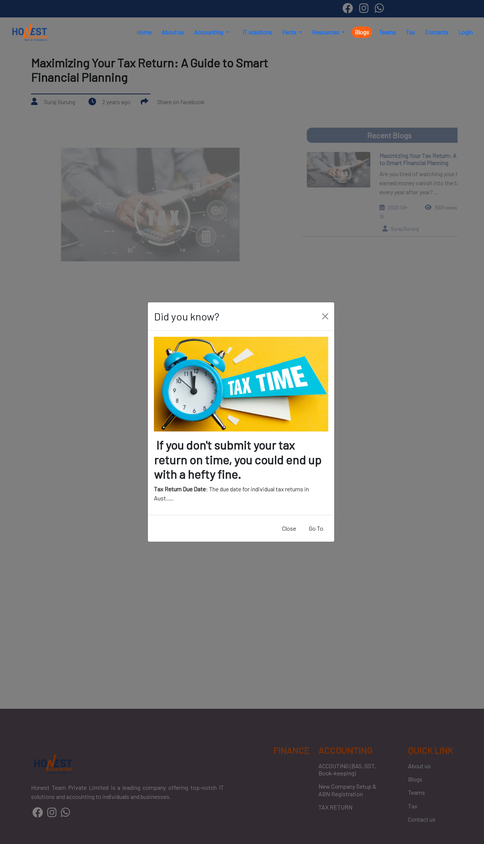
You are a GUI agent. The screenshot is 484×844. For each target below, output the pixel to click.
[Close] (325, 316)
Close (289, 528)
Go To (316, 528)
